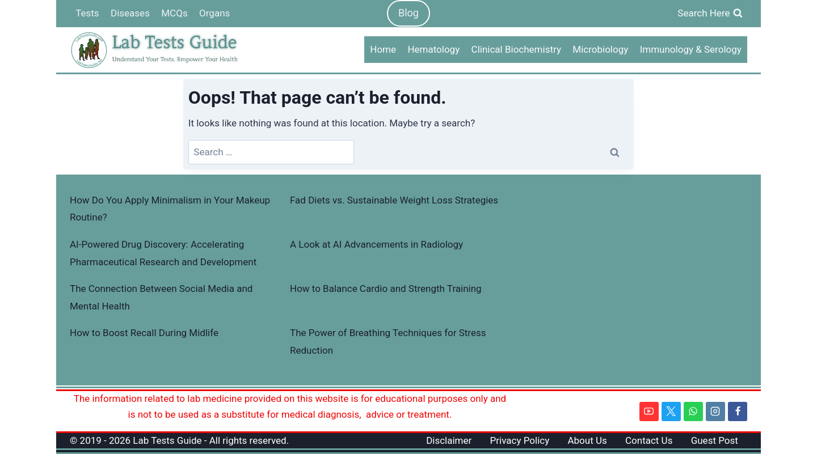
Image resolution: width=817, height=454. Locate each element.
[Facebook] (737, 411)
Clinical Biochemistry (516, 49)
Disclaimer (448, 440)
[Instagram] (715, 411)
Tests (87, 13)
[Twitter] (671, 411)
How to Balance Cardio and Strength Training (386, 288)
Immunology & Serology (691, 49)
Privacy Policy (520, 440)
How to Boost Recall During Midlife (144, 332)
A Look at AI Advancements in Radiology (376, 244)
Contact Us (648, 440)
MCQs (174, 13)
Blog (408, 13)
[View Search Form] (710, 13)
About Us (587, 440)
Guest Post (714, 440)
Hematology (433, 49)
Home (383, 49)
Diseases (130, 13)
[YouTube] (649, 411)
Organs (214, 13)
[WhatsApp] (693, 411)
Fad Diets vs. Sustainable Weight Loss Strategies (394, 200)
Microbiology (600, 49)
